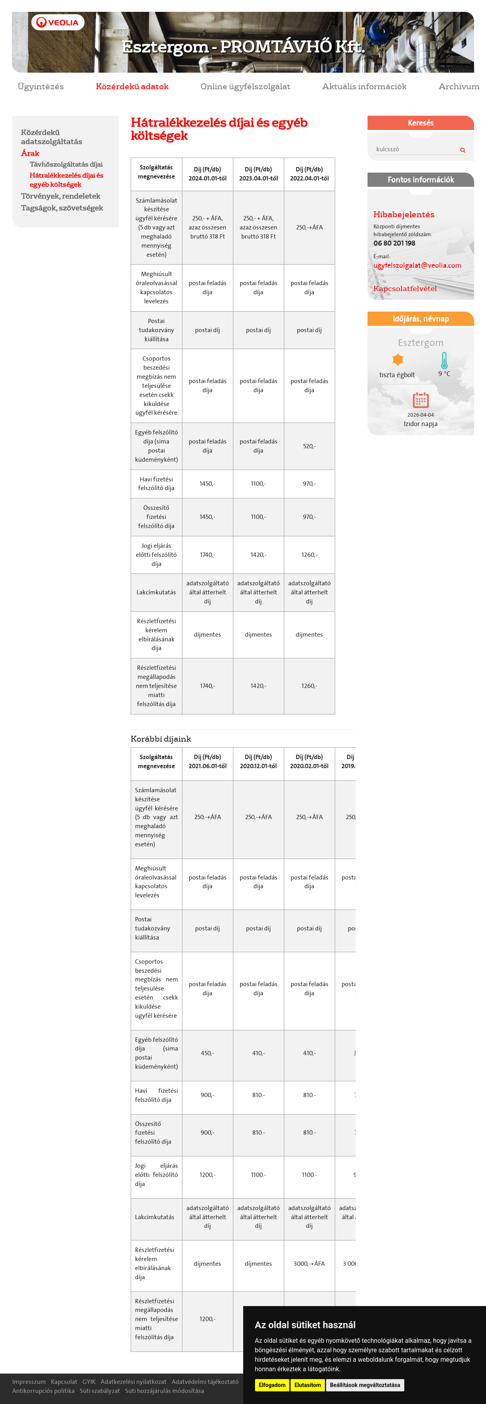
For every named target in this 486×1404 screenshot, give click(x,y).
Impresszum (29, 1382)
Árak (30, 153)
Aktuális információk (364, 86)
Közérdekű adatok (132, 86)
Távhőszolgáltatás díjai (66, 164)
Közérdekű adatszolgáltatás (51, 137)
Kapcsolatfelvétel (405, 288)
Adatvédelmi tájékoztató (205, 1382)
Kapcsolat (64, 1382)
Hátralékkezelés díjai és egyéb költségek (66, 179)
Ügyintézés (41, 86)
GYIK (89, 1382)
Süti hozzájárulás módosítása (164, 1391)
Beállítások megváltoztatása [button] (365, 1385)
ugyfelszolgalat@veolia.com (417, 265)
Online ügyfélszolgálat (246, 86)
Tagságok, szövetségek (62, 207)
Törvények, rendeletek (60, 195)
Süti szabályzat (100, 1391)
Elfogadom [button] (272, 1385)
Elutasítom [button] (308, 1385)
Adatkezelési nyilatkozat (134, 1382)
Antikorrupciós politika (43, 1391)
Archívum (459, 86)
